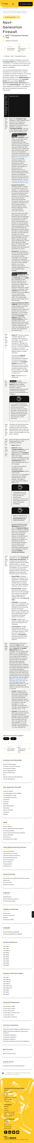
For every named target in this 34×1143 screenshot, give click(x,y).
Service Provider (8, 810)
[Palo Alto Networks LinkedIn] (10, 1133)
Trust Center (7, 1124)
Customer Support (9, 1112)
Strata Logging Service (9, 770)
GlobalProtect (7, 896)
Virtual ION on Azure (9, 1008)
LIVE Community (9, 1113)
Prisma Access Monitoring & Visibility (14, 832)
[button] (33, 914)
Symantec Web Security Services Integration (16, 1041)
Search (6, 1094)
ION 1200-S (6, 950)
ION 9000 (6, 963)
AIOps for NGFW (8, 791)
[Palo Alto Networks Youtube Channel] (17, 1133)
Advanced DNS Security (10, 857)
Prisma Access (7, 826)
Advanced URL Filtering (10, 853)
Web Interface (9, 1074)
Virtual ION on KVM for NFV (11, 1012)
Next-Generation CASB (10, 839)
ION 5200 (6, 958)
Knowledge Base (9, 1115)
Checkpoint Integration (10, 1035)
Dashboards (6, 913)
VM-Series (6, 812)
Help (28, 1072)
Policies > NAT (7, 12)
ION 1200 (6, 948)
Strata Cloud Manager (9, 764)
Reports (5, 917)
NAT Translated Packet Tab (20, 12)
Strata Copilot (25, 4)
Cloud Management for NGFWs (12, 793)
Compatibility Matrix (10, 1097)
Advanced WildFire (9, 851)
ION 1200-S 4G (7, 985)
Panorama (6, 807)
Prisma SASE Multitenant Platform (13, 828)
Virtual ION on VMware (10, 1017)
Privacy (6, 1123)
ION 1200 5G (7, 981)
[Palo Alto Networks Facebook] (6, 1133)
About (6, 1108)
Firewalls (6, 801)
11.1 (5, 1072)
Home (4, 11)
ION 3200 (6, 956)
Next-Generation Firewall (14, 11)
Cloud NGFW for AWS (9, 795)
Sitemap (6, 1101)
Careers (6, 1110)
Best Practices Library (9, 1053)
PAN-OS (5, 803)
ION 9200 (6, 965)
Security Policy (7, 882)
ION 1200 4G (7, 979)
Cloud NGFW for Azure (10, 797)
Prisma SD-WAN (8, 834)
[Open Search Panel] (13, 4)
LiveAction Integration (9, 1037)
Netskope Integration (9, 1039)
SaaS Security (7, 866)
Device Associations (9, 772)
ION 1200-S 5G (7, 987)
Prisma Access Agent (9, 901)
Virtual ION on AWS (9, 1006)
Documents (7, 1128)
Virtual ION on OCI (8, 1014)
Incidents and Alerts (9, 915)
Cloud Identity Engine (9, 768)
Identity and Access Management (13, 776)
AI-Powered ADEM (8, 830)
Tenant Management (9, 779)
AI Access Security (8, 859)
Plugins (5, 814)
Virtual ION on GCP (8, 1010)
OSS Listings (8, 1099)
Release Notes (8, 1092)
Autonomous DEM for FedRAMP (12, 934)
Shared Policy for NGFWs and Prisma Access (16, 878)
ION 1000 (6, 946)
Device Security (7, 861)
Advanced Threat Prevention (11, 855)
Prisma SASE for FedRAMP (11, 932)
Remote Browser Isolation (10, 899)
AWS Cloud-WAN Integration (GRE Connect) (16, 1029)
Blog (5, 1095)
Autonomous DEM (8, 919)
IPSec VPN (6, 880)
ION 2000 (6, 952)
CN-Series (6, 799)
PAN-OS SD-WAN (8, 805)
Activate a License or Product (11, 766)
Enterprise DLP (7, 864)
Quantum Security (8, 884)
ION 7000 (6, 961)
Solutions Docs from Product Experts (13, 1065)
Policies (24, 11)
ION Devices (7, 837)
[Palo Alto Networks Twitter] (14, 1133)
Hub (4, 774)
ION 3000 (6, 954)
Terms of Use (8, 1126)
